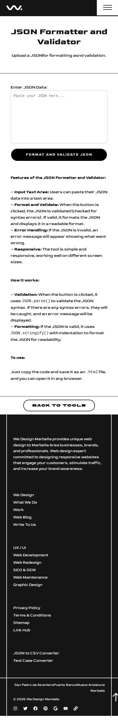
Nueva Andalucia (91, 686)
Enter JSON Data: (29, 87)
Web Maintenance (30, 578)
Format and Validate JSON (59, 155)
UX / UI (19, 548)
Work (18, 510)
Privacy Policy (26, 608)
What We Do (25, 503)
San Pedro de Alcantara (34, 686)
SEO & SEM (24, 570)
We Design (23, 495)
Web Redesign (27, 563)
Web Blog (22, 518)
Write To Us (24, 525)
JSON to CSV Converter (36, 654)
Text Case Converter (33, 661)
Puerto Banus (65, 686)
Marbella (97, 692)
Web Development (30, 556)
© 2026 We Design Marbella (36, 700)
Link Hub (21, 631)
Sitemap (21, 623)
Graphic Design (27, 585)
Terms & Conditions (32, 616)
